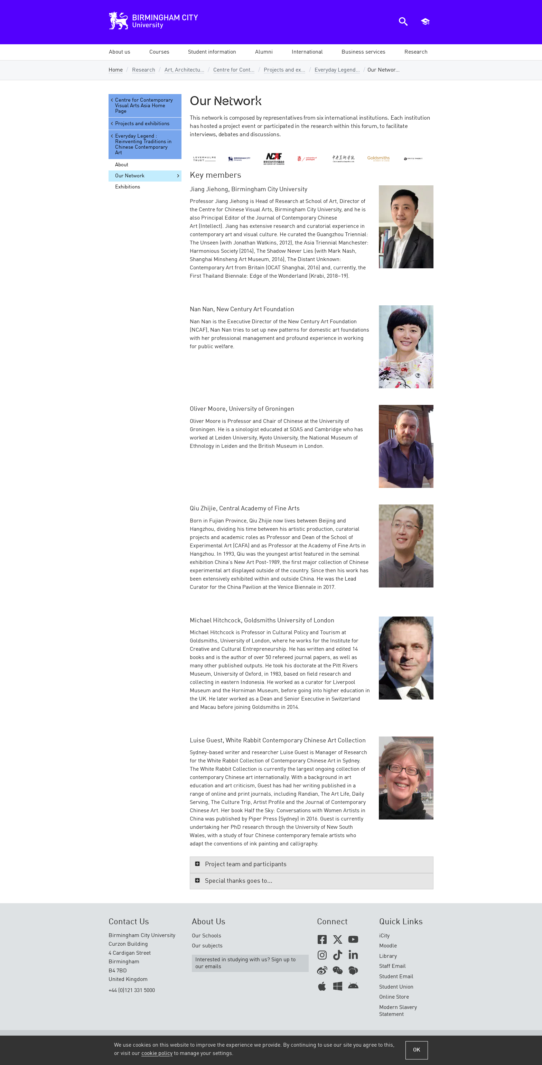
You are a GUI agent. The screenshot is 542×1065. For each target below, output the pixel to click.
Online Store (394, 997)
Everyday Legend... (337, 70)
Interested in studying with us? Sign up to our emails (245, 963)
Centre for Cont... (233, 70)
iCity (384, 936)
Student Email (396, 977)
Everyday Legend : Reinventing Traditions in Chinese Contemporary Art (140, 144)
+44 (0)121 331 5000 (132, 990)
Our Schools (206, 936)
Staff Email (392, 966)
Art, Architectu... (184, 70)
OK (416, 1050)
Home (116, 70)
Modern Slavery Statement (398, 1011)
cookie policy (156, 1053)
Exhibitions (127, 187)
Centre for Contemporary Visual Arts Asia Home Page (141, 105)
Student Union (396, 987)
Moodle (388, 946)
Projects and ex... (284, 70)
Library (388, 956)
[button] (119, 52)
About (121, 165)
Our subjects (207, 946)
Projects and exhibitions (139, 124)
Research (143, 70)
